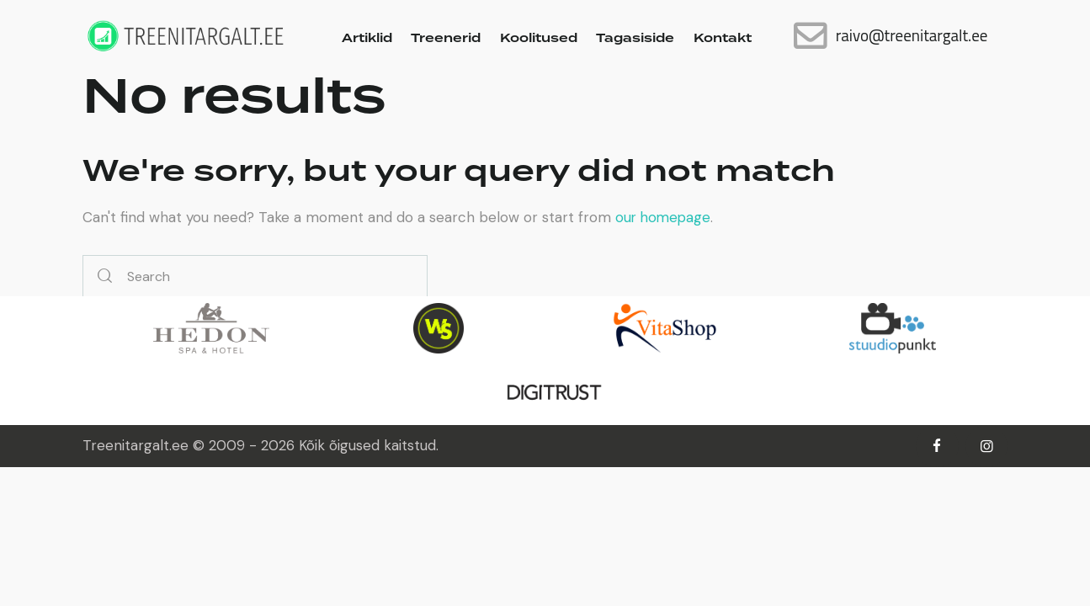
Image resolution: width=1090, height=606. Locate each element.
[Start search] (104, 276)
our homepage (664, 217)
